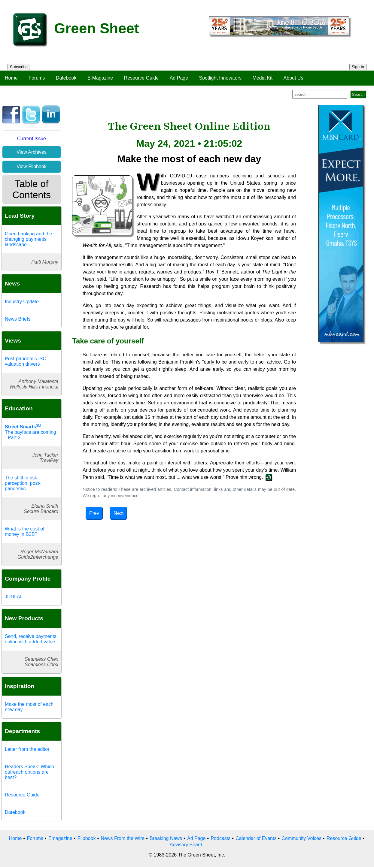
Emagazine (60, 838)
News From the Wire (122, 838)
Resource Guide (141, 77)
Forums (37, 77)
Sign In (358, 67)
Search (358, 94)
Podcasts (220, 838)
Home (11, 77)
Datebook (66, 77)
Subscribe (19, 67)
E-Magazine (100, 77)
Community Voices (301, 838)
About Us (293, 77)
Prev (94, 513)
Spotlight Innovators (220, 77)
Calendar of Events (256, 838)
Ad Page (179, 77)
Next (118, 513)
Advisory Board (186, 844)
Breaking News (166, 838)
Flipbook (87, 838)
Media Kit (262, 77)
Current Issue (31, 138)
